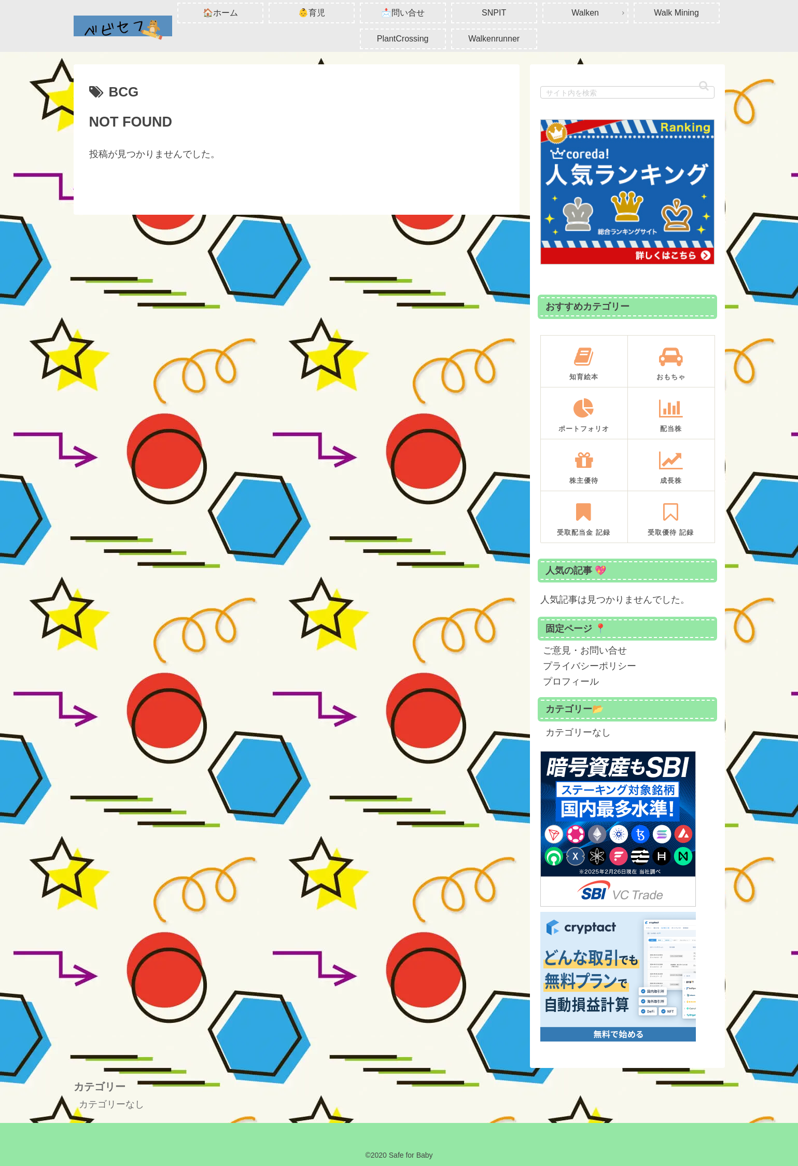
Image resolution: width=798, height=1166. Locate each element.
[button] (704, 86)
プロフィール (571, 681)
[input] (627, 92)
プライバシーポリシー (589, 666)
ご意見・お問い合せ (585, 650)
